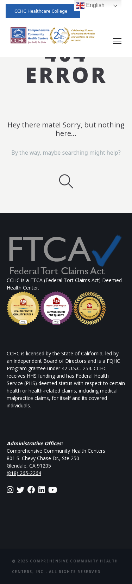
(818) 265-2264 (24, 473)
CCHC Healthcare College (40, 11)
